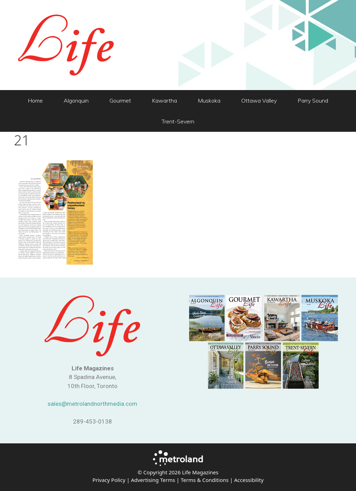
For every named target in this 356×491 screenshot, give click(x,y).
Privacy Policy (109, 479)
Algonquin (76, 100)
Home (35, 100)
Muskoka (209, 100)
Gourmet (120, 100)
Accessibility (249, 479)
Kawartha (164, 100)
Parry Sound (313, 100)
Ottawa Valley (259, 100)
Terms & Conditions (205, 479)
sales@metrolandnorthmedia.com (92, 403)
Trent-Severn (178, 121)
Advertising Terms (153, 479)
